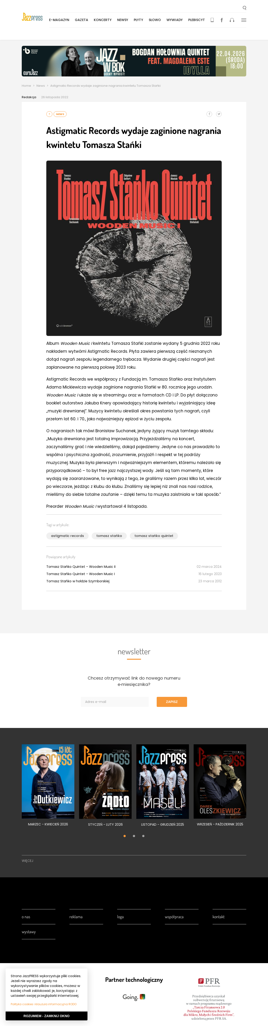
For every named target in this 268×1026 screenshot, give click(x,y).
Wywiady (175, 20)
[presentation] (36, 16)
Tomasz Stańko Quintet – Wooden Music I (80, 574)
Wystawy (29, 931)
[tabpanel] (48, 788)
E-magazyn (60, 20)
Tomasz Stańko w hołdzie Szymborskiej (77, 581)
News (40, 85)
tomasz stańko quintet (153, 535)
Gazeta (82, 20)
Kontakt (219, 916)
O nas (26, 916)
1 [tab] (124, 836)
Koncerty (103, 20)
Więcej (27, 860)
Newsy (123, 20)
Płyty (139, 20)
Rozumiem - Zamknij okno (47, 1016)
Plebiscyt (197, 20)
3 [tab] (143, 836)
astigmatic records (67, 535)
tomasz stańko (109, 535)
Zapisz (172, 702)
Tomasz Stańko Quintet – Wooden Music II (81, 566)
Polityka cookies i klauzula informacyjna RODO (43, 1004)
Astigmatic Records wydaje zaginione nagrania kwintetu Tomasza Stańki (105, 85)
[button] (244, 8)
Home (26, 85)
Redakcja (29, 97)
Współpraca (174, 916)
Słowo (155, 20)
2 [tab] (134, 836)
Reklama (76, 916)
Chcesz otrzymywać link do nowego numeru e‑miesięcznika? (134, 681)
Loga (120, 916)
